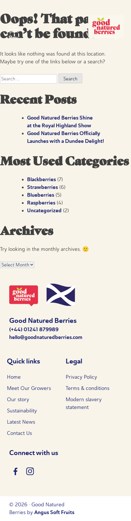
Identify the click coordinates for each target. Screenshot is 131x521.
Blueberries (40, 195)
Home (14, 377)
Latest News (21, 422)
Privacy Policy (81, 377)
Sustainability (22, 411)
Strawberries (42, 187)
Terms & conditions (87, 388)
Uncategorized (44, 210)
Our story (18, 399)
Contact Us (19, 433)
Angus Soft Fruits (54, 512)
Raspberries (41, 202)
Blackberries (41, 179)
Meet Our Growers (29, 388)
